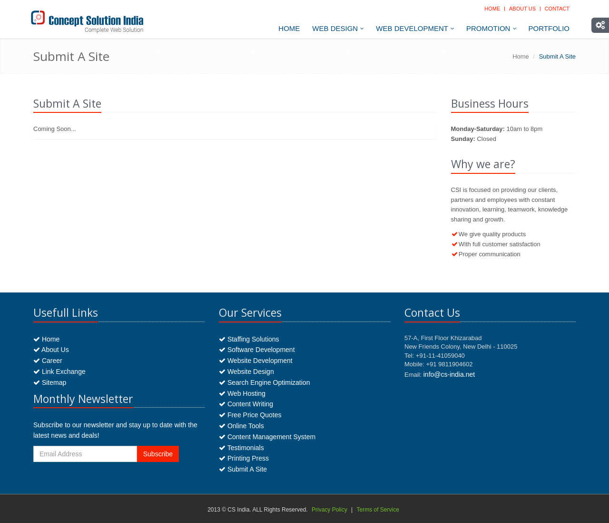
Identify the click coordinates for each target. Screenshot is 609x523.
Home (492, 8)
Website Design (246, 371)
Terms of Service (377, 509)
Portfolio (549, 28)
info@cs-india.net (449, 374)
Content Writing (246, 404)
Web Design (338, 28)
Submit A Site (243, 469)
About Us (522, 8)
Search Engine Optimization (264, 382)
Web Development (415, 28)
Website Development (256, 360)
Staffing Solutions (249, 339)
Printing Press (244, 458)
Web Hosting (242, 393)
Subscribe (158, 454)
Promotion (491, 28)
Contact (557, 8)
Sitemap (49, 382)
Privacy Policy (329, 509)
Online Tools (241, 426)
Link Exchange (59, 371)
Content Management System (267, 437)
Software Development (257, 349)
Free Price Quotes (250, 415)
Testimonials (241, 448)
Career (47, 360)
